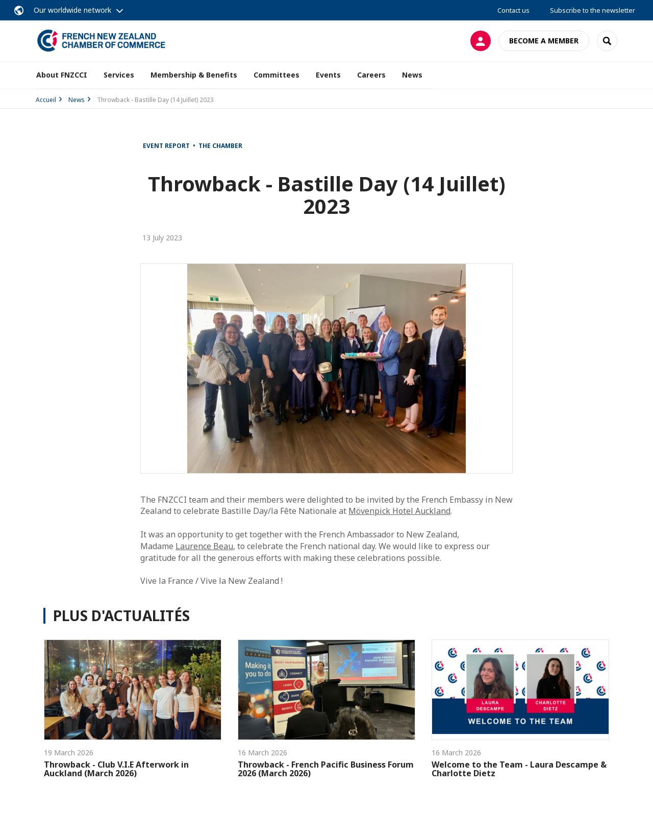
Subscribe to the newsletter (592, 10)
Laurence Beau (204, 546)
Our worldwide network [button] (72, 10)
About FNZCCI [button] (61, 75)
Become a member (544, 40)
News (412, 75)
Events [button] (328, 75)
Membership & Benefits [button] (193, 75)
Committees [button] (276, 75)
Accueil (46, 99)
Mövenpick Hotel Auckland (399, 510)
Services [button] (119, 75)
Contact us (513, 10)
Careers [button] (371, 75)
